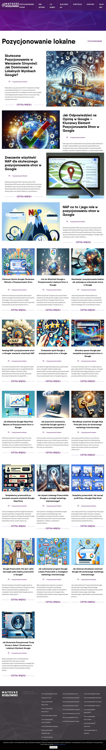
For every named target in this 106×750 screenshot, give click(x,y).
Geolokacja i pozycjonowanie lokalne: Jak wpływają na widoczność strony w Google (87, 282)
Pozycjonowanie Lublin (70, 706)
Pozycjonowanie (95, 41)
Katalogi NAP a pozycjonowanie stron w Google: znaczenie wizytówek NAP (18, 352)
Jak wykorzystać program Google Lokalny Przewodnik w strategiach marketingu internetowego (53, 572)
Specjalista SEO (46, 698)
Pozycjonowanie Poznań (71, 721)
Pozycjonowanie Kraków (71, 698)
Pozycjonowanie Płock (70, 717)
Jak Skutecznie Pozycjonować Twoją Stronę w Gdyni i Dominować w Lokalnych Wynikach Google (18, 645)
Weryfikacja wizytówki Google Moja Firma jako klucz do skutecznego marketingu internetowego (87, 424)
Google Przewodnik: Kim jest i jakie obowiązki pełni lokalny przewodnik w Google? (18, 572)
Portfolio (77, 4)
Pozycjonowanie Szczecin (92, 702)
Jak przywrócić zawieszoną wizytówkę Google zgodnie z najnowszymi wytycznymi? (53, 424)
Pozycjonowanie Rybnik (92, 694)
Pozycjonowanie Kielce (70, 694)
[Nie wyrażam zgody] (104, 745)
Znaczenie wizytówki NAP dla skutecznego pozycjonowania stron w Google (23, 163)
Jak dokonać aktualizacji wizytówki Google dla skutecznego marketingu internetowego (87, 572)
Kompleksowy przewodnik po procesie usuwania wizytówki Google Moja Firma (18, 498)
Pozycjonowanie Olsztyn (71, 713)
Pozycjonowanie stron (49, 694)
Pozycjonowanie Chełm (49, 715)
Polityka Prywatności (59, 744)
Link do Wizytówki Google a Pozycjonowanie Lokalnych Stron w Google (53, 282)
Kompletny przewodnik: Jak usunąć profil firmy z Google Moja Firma (87, 496)
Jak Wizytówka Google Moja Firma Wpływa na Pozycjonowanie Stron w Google (18, 424)
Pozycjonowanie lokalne (19, 82)
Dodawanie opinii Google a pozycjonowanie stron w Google (53, 352)
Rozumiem (53, 747)
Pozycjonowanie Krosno (71, 702)
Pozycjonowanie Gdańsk (49, 726)
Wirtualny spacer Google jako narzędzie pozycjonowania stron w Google (88, 353)
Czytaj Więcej (24, 104)
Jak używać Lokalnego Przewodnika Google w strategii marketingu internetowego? (53, 498)
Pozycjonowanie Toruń (92, 706)
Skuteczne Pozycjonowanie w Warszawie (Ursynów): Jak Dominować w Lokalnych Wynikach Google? (21, 65)
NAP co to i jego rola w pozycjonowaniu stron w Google (81, 211)
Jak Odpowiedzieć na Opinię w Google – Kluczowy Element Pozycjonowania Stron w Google (81, 123)
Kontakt (90, 4)
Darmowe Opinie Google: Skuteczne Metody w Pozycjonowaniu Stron (18, 280)
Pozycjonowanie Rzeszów (92, 698)
